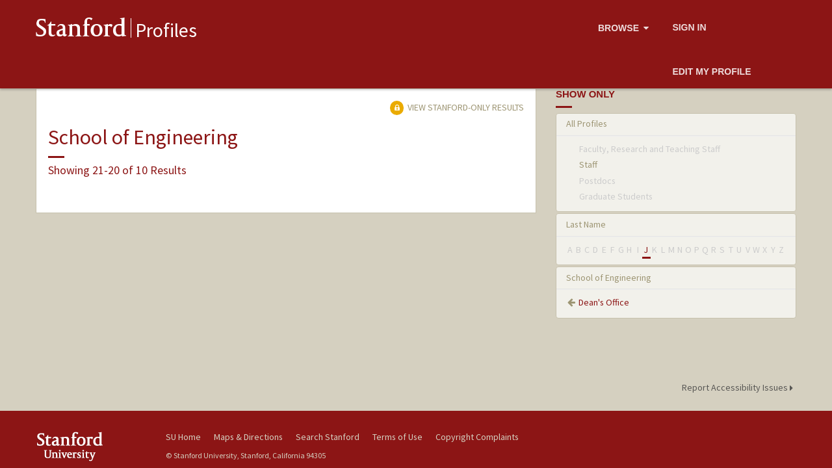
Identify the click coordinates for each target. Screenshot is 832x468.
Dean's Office (603, 302)
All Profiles (586, 123)
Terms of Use (397, 437)
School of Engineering (608, 277)
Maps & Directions (248, 437)
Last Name (586, 224)
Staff (588, 164)
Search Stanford (327, 437)
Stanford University (91, 446)
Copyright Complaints (477, 437)
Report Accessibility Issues (739, 387)
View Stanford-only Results (457, 107)
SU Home (183, 437)
